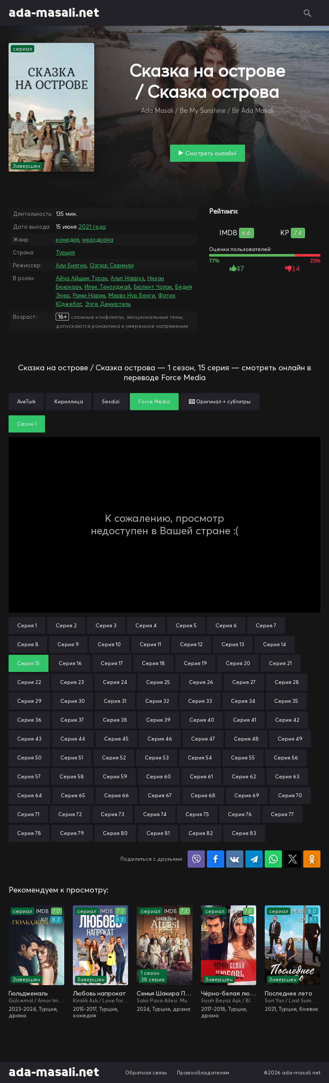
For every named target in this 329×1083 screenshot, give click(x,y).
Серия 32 (157, 701)
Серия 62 (244, 776)
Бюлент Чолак (153, 286)
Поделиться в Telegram (254, 859)
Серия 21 (280, 663)
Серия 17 (112, 663)
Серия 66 (116, 795)
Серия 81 (158, 833)
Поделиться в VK (234, 859)
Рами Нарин (89, 295)
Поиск (307, 13)
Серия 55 (243, 757)
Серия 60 (158, 776)
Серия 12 (191, 644)
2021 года (92, 226)
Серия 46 (159, 738)
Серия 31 (115, 701)
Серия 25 (158, 682)
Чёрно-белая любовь (229, 993)
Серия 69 (246, 795)
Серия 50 (29, 757)
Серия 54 (200, 757)
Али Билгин (71, 265)
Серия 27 (244, 682)
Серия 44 (72, 738)
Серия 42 (287, 720)
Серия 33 (200, 701)
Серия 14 (274, 644)
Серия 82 (200, 833)
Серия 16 (70, 663)
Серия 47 (203, 738)
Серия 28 (287, 682)
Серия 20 (238, 663)
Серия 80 (115, 833)
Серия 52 (114, 757)
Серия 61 (201, 776)
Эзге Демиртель (108, 303)
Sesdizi (111, 401)
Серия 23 (72, 682)
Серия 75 (197, 814)
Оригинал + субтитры (220, 401)
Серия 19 (195, 663)
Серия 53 (157, 757)
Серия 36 (29, 720)
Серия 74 (155, 814)
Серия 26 (201, 682)
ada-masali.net (54, 12)
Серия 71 (28, 814)
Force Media (154, 401)
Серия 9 (68, 644)
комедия (67, 239)
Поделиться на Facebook (215, 859)
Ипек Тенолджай (107, 286)
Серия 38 (115, 720)
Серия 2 (66, 625)
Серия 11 (150, 644)
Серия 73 (112, 814)
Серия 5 (186, 625)
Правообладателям (203, 1072)
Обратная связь (146, 1072)
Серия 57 (29, 776)
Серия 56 (286, 757)
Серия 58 (72, 776)
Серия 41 (244, 720)
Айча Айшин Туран (82, 278)
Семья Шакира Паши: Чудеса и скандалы (164, 993)
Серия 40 (201, 720)
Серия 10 (109, 644)
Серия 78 (29, 833)
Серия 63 (287, 776)
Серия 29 (29, 701)
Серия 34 (243, 701)
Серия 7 (266, 625)
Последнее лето (288, 993)
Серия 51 (71, 757)
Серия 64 (29, 795)
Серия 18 (153, 663)
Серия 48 (246, 738)
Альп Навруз (127, 278)
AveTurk (26, 401)
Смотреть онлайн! (210, 153)
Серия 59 (115, 776)
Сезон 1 (26, 423)
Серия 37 (72, 720)
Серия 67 (160, 795)
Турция (65, 252)
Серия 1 (27, 625)
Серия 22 (29, 682)
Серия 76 (240, 814)
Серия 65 (73, 795)
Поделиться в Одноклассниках (311, 859)
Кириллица (68, 401)
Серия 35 (286, 701)
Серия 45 (116, 738)
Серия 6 (226, 625)
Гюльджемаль (28, 993)
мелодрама (98, 239)
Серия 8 (28, 644)
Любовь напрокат (99, 993)
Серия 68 (203, 795)
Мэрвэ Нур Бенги (131, 295)
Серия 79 (72, 833)
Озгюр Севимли (112, 265)
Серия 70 (290, 795)
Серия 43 (29, 738)
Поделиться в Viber (196, 859)
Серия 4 (146, 625)
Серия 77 (282, 814)
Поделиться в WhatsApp (273, 859)
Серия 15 (28, 663)
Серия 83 (244, 833)
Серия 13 (232, 644)
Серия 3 (106, 625)
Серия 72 (70, 814)
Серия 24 (115, 682)
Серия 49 (290, 738)
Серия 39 (158, 720)
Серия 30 (72, 701)
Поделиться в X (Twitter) (292, 859)
